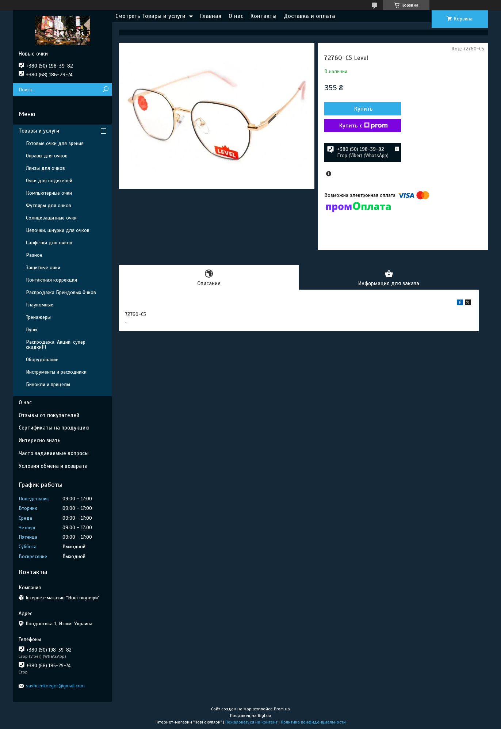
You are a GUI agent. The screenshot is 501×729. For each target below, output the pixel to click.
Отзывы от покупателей (49, 415)
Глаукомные (39, 305)
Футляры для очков (48, 205)
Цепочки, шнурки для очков (57, 230)
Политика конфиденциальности (313, 722)
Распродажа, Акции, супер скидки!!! (55, 344)
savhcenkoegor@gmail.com (55, 686)
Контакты (263, 16)
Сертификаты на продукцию (54, 427)
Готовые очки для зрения (55, 143)
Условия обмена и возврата (53, 466)
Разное (34, 255)
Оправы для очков (47, 156)
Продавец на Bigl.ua (250, 715)
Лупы (31, 330)
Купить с (363, 125)
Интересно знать (40, 440)
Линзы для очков (45, 168)
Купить (363, 108)
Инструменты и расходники (56, 372)
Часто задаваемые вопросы (54, 453)
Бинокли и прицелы (48, 384)
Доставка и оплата (309, 16)
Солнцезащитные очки (51, 218)
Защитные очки (43, 267)
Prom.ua (282, 708)
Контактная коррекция (51, 280)
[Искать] (105, 89)
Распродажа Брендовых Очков (61, 292)
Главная (210, 16)
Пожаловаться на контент (251, 722)
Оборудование (42, 359)
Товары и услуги (39, 130)
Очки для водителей (49, 181)
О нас (236, 16)
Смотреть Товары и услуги (150, 16)
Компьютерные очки (49, 193)
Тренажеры (38, 317)
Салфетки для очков (49, 243)
